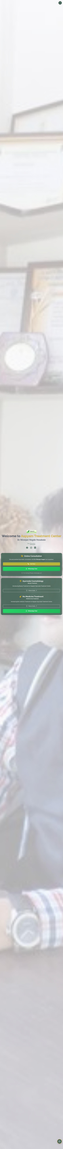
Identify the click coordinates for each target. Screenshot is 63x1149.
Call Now (31, 564)
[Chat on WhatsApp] (59, 1141)
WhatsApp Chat (31, 569)
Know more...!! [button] (31, 590)
